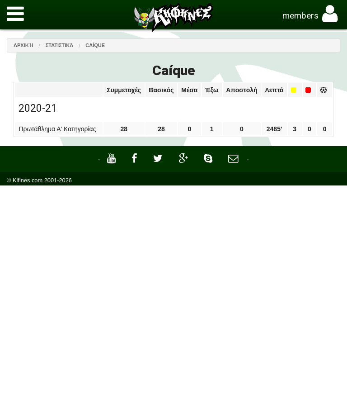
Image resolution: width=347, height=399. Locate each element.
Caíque (95, 45)
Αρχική (23, 45)
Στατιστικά (60, 45)
